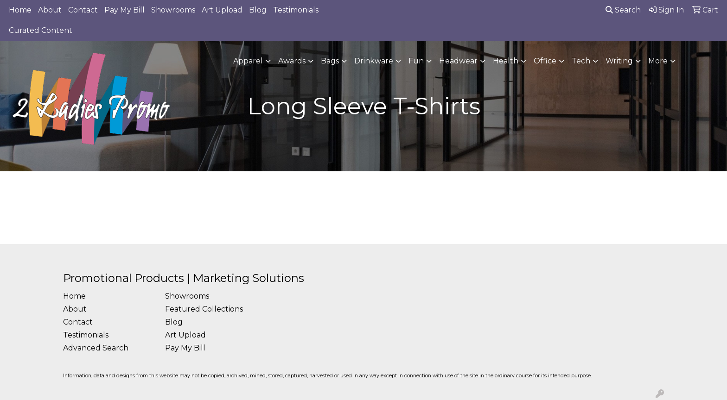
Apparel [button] (248, 60)
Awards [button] (292, 60)
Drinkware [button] (373, 60)
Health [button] (505, 60)
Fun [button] (416, 60)
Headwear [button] (458, 60)
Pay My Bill (124, 10)
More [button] (658, 60)
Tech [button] (581, 60)
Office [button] (545, 60)
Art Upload (222, 10)
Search (623, 10)
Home (20, 10)
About (50, 10)
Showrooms (173, 10)
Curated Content (40, 30)
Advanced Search (95, 348)
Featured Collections (204, 309)
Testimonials (296, 10)
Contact (83, 10)
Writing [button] (619, 60)
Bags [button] (330, 60)
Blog (258, 10)
